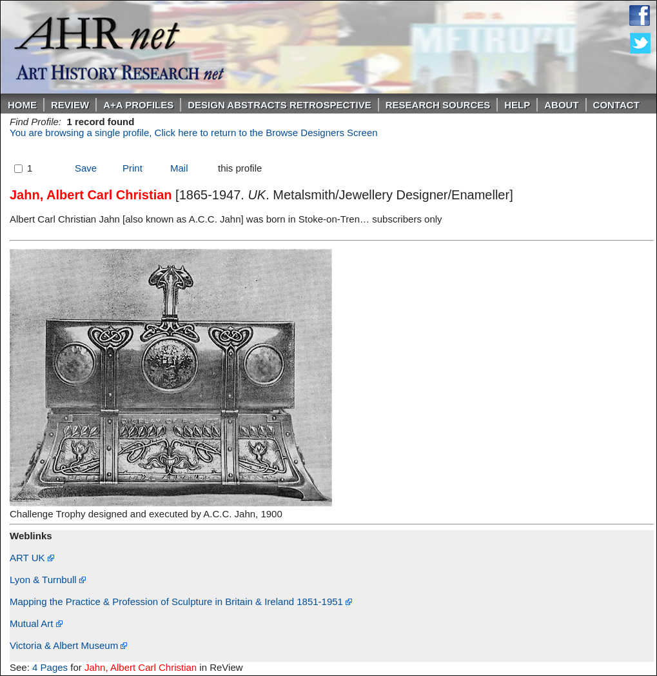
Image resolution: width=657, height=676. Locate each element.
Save (86, 168)
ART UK (32, 557)
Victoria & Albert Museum (68, 645)
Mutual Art (36, 623)
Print (132, 168)
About (561, 104)
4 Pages (50, 667)
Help (517, 104)
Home (22, 104)
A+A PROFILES (138, 104)
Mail (179, 168)
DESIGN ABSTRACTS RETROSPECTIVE (279, 104)
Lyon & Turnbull (48, 579)
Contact (616, 104)
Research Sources (438, 104)
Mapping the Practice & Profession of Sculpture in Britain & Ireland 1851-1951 (181, 601)
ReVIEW (70, 104)
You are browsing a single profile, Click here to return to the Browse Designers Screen (194, 132)
